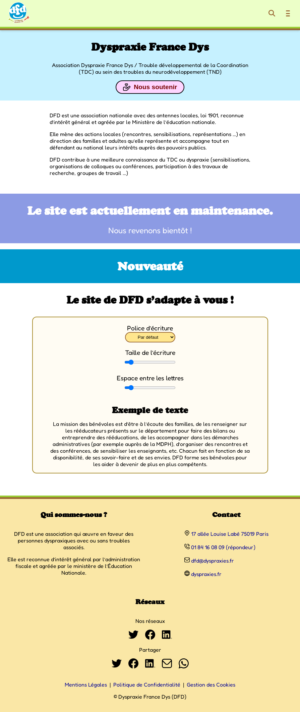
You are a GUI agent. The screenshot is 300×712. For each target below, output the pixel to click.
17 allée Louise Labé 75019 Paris (229, 533)
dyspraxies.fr (206, 574)
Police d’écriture (150, 328)
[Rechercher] (272, 13)
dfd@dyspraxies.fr (212, 560)
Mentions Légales (86, 684)
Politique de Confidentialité (146, 684)
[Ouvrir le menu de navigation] (288, 13)
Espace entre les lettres (150, 378)
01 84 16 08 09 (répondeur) (223, 547)
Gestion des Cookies (211, 684)
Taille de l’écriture (150, 352)
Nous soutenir (150, 87)
